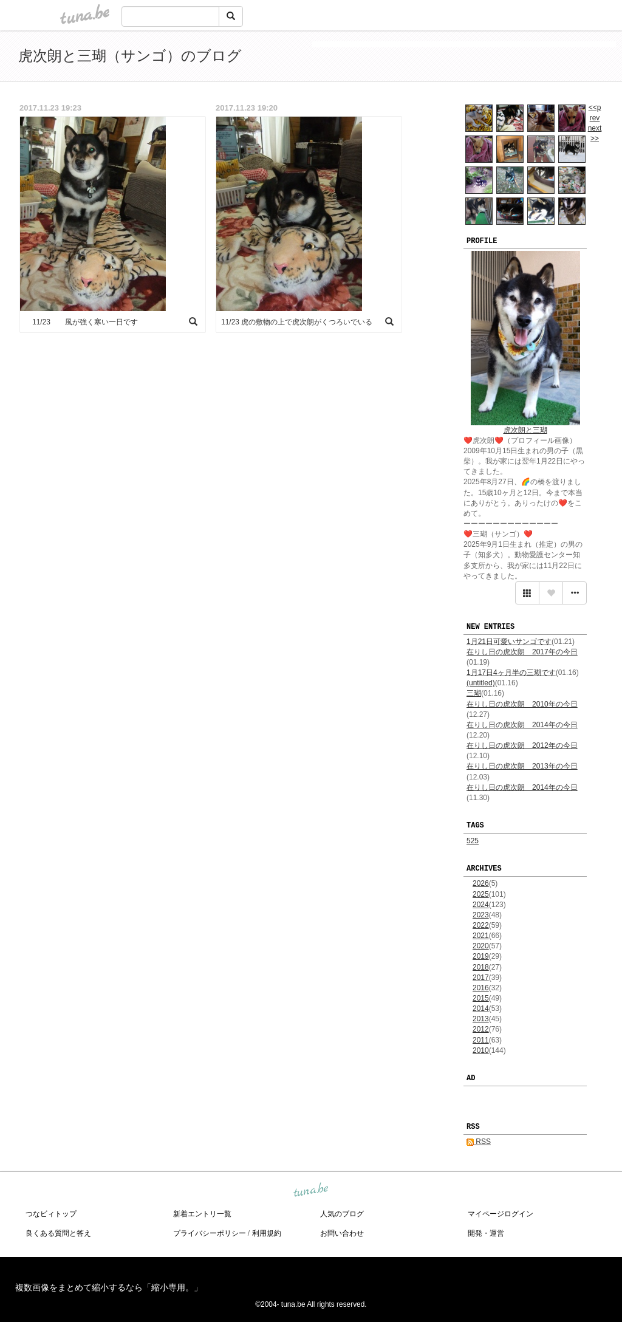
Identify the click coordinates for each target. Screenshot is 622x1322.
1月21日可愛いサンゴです (509, 641)
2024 (481, 904)
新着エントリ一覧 (202, 1214)
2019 (481, 956)
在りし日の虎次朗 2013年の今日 (522, 766)
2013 (481, 1019)
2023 (481, 915)
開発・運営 (486, 1233)
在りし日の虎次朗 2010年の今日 (522, 704)
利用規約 (266, 1233)
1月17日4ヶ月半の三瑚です (511, 672)
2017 (481, 977)
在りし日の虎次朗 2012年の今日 (522, 745)
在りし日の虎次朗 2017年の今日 (522, 652)
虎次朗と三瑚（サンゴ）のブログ (130, 55)
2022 (481, 925)
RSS (478, 1141)
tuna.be (310, 1191)
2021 (481, 935)
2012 (481, 1029)
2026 (481, 883)
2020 (481, 946)
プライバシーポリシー (209, 1233)
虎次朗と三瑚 (525, 430)
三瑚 (473, 693)
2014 (481, 1008)
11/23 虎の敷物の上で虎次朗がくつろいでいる (296, 322)
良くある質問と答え (58, 1233)
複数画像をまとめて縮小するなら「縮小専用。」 (108, 1287)
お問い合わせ (342, 1233)
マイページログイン (500, 1214)
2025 (481, 894)
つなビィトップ (51, 1214)
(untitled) (480, 683)
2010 (481, 1050)
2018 (481, 967)
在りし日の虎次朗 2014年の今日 (522, 725)
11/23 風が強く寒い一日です (81, 322)
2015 (481, 998)
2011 (481, 1040)
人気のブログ (342, 1214)
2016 (481, 988)
